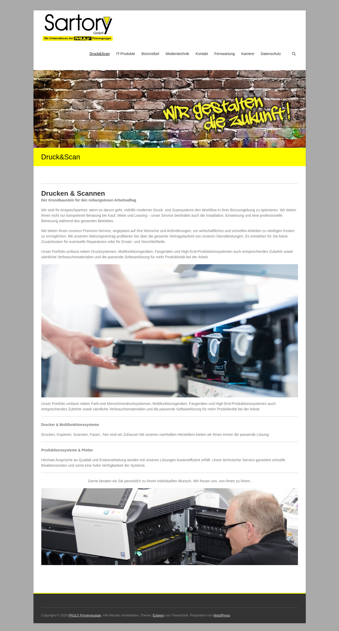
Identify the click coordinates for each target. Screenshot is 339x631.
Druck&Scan (100, 54)
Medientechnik (177, 54)
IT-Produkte (125, 54)
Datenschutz (271, 54)
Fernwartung (224, 54)
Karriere (247, 54)
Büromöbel (150, 54)
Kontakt (202, 54)
